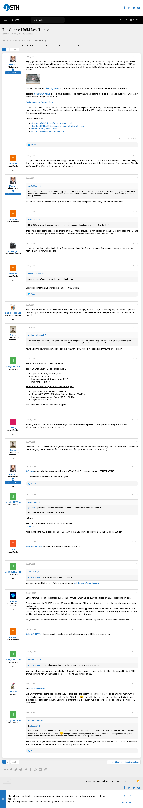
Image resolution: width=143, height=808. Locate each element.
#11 (136, 442)
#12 (136, 466)
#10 (136, 420)
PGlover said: (34, 660)
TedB (13, 549)
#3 (137, 178)
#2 (137, 156)
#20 (136, 712)
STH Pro (7, 781)
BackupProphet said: (37, 335)
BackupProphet (13, 313)
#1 (137, 57)
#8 (137, 327)
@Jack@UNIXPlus (42, 94)
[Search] (44, 20)
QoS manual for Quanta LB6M (40, 102)
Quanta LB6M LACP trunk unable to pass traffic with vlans (58, 126)
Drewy (13, 427)
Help (124, 781)
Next (14, 49)
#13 (136, 494)
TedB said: (33, 572)
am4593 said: (34, 186)
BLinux (13, 335)
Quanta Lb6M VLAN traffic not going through (52, 123)
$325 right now (52, 88)
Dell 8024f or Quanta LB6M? (44, 128)
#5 (137, 243)
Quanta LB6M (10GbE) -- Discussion (48, 131)
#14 (136, 541)
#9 (137, 358)
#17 (136, 629)
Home (130, 781)
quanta (30, 34)
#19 (136, 684)
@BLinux (30, 471)
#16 (136, 593)
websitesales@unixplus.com (87, 583)
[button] (5, 20)
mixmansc (13, 691)
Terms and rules (102, 781)
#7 (137, 305)
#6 (137, 266)
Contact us (90, 781)
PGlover (13, 637)
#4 (137, 211)
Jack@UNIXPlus (13, 366)
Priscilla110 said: (35, 274)
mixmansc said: (35, 720)
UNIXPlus (30, 526)
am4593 (13, 163)
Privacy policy (116, 781)
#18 (136, 652)
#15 (136, 564)
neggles (13, 601)
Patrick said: (33, 220)
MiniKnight (13, 251)
